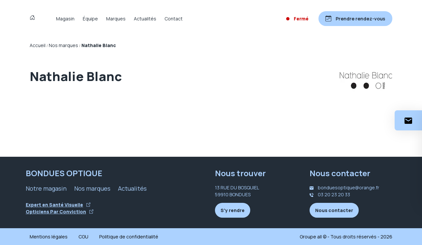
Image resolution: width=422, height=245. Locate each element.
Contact (174, 18)
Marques (116, 18)
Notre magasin (46, 188)
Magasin (65, 18)
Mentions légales (49, 236)
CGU (83, 236)
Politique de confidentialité (128, 236)
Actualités (145, 18)
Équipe (90, 18)
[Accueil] (34, 18)
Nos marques (92, 188)
